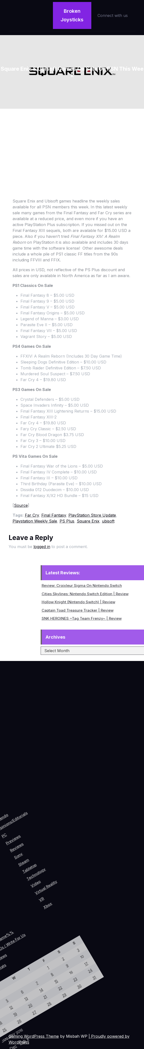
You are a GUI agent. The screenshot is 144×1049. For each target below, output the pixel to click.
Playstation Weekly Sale (35, 521)
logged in (41, 546)
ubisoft (108, 521)
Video (58, 867)
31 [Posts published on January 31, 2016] (39, 947)
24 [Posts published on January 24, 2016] (31, 944)
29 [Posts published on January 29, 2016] (25, 979)
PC (4, 846)
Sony (28, 854)
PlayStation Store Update (92, 515)
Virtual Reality (69, 863)
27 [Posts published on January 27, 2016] (11, 1011)
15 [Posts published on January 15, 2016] (10, 973)
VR (72, 876)
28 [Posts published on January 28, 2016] (18, 995)
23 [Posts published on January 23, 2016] (24, 960)
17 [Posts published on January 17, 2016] (24, 941)
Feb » (20, 1040)
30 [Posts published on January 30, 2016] (32, 963)
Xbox (81, 877)
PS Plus (67, 521)
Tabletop (44, 858)
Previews (14, 844)
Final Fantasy (53, 515)
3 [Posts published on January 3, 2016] (9, 935)
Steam (35, 856)
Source (21, 505)
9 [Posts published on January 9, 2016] (10, 954)
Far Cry (32, 515)
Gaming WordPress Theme (34, 1036)
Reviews (21, 848)
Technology (52, 858)
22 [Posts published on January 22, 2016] (17, 976)
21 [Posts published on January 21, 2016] (11, 992)
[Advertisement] (72, 145)
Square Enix (88, 521)
